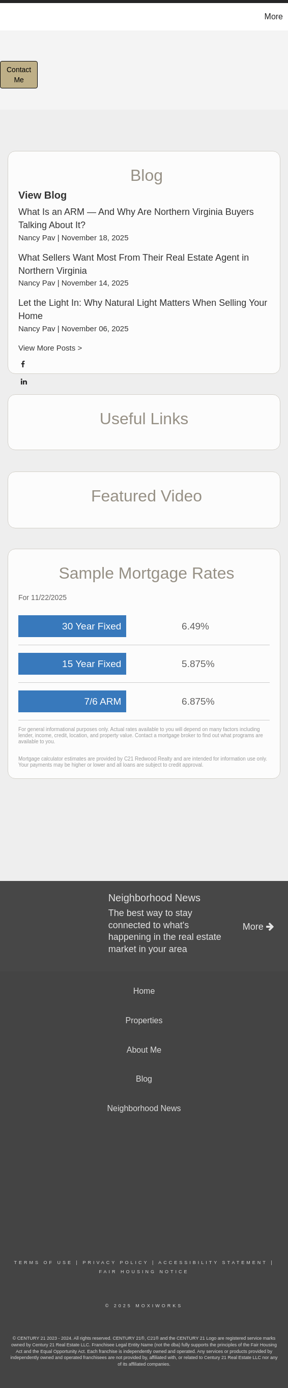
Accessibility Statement (212, 1262)
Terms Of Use (43, 1262)
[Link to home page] (9, 16)
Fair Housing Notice (144, 1271)
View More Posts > (50, 347)
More (274, 16)
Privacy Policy (115, 1262)
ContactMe (19, 75)
